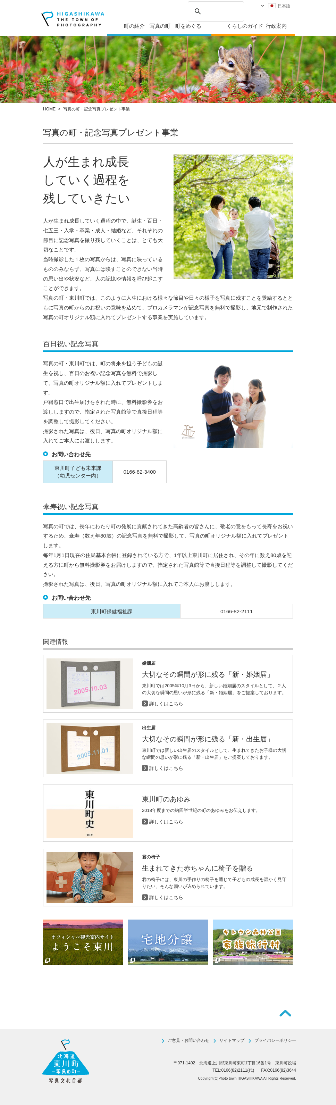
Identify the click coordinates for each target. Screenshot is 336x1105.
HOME (49, 109)
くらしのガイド (245, 26)
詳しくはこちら (166, 703)
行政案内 (276, 26)
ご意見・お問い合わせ (188, 1040)
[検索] (215, 10)
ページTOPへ (285, 1013)
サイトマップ (231, 1040)
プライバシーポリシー (275, 1040)
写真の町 (160, 26)
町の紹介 (134, 26)
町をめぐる (188, 26)
